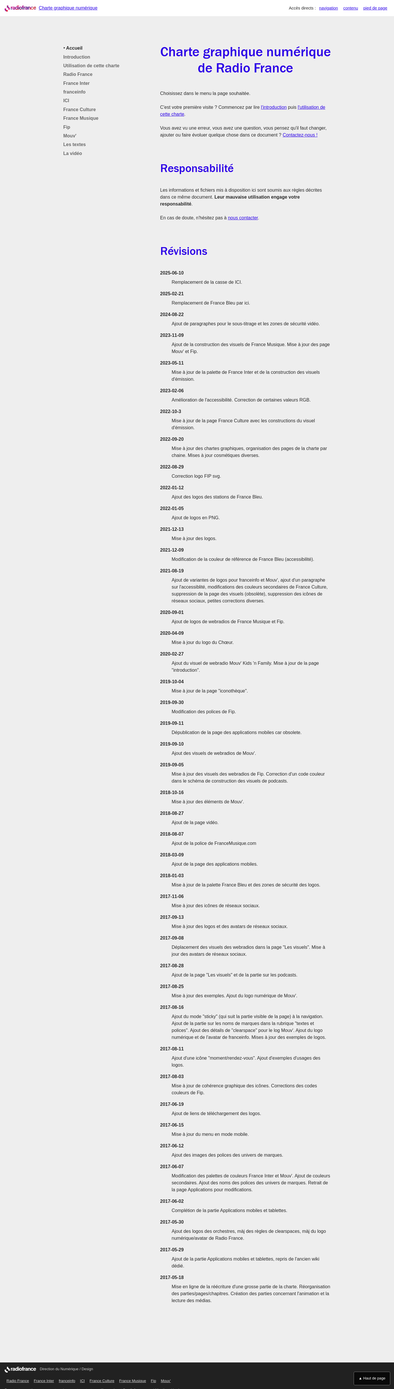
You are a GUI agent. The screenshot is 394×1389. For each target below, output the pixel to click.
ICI (66, 100)
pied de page (375, 8)
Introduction (76, 57)
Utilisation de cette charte (91, 65)
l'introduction (273, 107)
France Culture (79, 109)
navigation (328, 8)
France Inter (76, 83)
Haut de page (374, 1378)
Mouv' (70, 135)
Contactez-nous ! (300, 134)
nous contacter (243, 217)
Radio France (78, 74)
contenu (350, 8)
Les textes (74, 144)
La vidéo (72, 153)
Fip (66, 127)
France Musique (81, 118)
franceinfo (74, 91)
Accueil (74, 48)
